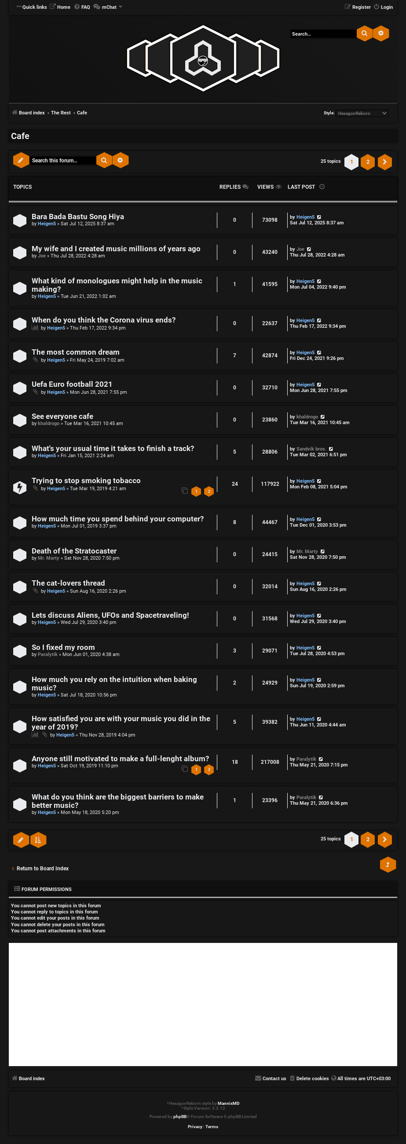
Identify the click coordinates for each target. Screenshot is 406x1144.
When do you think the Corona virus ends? (104, 320)
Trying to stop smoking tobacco (86, 481)
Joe (42, 256)
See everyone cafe (62, 416)
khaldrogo (48, 423)
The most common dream (76, 352)
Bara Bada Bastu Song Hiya (78, 217)
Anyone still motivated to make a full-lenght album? (120, 759)
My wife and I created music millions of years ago (116, 249)
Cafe (20, 136)
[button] (385, 162)
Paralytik (48, 654)
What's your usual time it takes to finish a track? (113, 448)
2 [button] (367, 161)
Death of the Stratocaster (74, 551)
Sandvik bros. (311, 449)
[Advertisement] (203, 1004)
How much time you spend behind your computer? (118, 519)
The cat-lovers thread (68, 583)
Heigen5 (47, 224)
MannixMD (229, 1103)
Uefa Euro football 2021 (72, 384)
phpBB (180, 1116)
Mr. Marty (48, 558)
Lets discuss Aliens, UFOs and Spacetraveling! (110, 615)
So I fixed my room (63, 647)
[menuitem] (59, 7)
